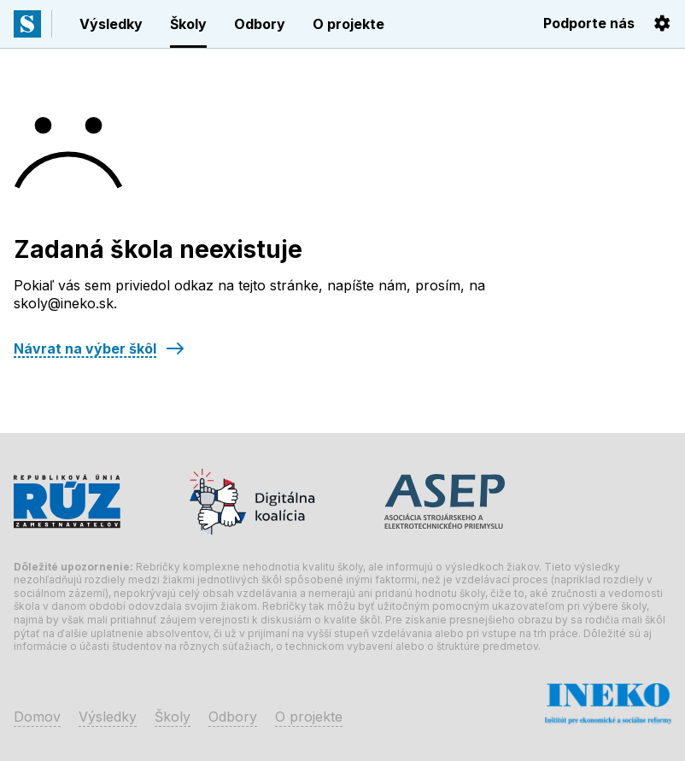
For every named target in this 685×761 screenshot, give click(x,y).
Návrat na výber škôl (85, 348)
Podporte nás (589, 23)
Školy (188, 23)
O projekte (348, 23)
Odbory (259, 23)
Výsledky (111, 23)
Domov (37, 716)
